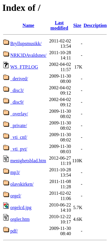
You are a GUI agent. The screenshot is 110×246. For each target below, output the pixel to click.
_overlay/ (19, 113)
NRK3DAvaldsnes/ (28, 55)
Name (28, 25)
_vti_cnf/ (18, 137)
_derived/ (19, 78)
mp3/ (15, 172)
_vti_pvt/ (18, 148)
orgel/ (15, 195)
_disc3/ (17, 90)
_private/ (18, 125)
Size (77, 25)
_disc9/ (17, 102)
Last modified (59, 25)
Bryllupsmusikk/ (26, 43)
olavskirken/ (21, 184)
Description (95, 25)
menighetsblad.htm (28, 160)
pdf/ (14, 230)
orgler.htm (20, 219)
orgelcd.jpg (20, 207)
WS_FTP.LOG (24, 66)
